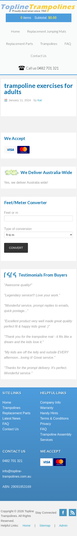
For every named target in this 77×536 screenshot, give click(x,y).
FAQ (67, 44)
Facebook (63, 512)
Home (15, 31)
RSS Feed (72, 512)
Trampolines (48, 44)
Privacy (45, 424)
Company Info (50, 402)
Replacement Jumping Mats (46, 31)
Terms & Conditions (54, 418)
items (26, 17)
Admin (63, 525)
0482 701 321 (12, 461)
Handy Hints (49, 413)
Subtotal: (45, 17)
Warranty (46, 408)
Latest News (11, 418)
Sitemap (44, 525)
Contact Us (38, 56)
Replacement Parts (19, 44)
